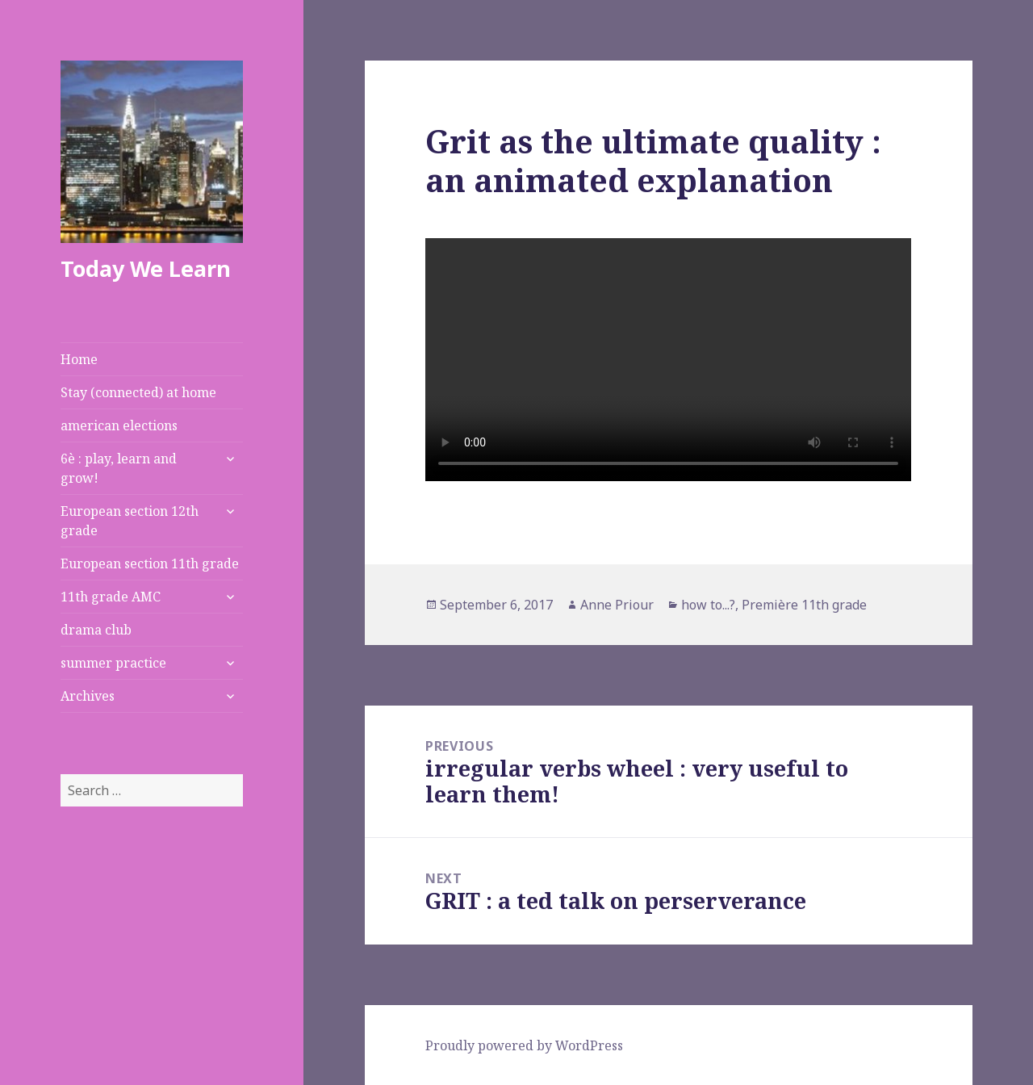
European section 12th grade (130, 520)
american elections (119, 425)
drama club (96, 630)
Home (79, 359)
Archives (88, 696)
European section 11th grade (150, 563)
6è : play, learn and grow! (119, 468)
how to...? (708, 605)
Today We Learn (146, 268)
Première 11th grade (804, 605)
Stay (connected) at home (138, 392)
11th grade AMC (111, 596)
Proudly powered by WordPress (524, 1045)
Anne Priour (617, 605)
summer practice (113, 663)
